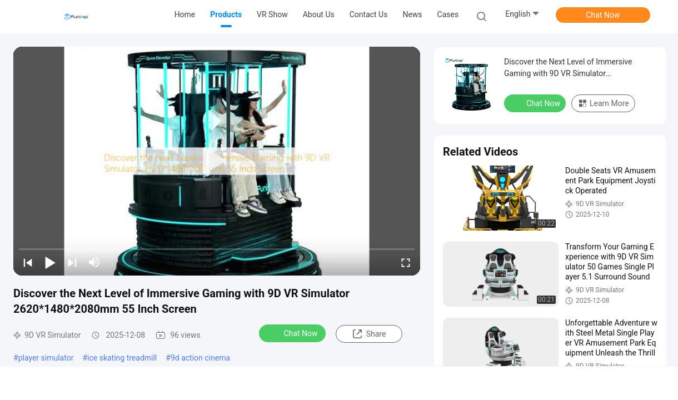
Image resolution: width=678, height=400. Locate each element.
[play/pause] (50, 262)
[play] (217, 161)
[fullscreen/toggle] (406, 262)
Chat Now (603, 15)
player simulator (46, 357)
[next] (72, 262)
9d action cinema (200, 357)
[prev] (28, 262)
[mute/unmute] (94, 262)
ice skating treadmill (122, 357)
